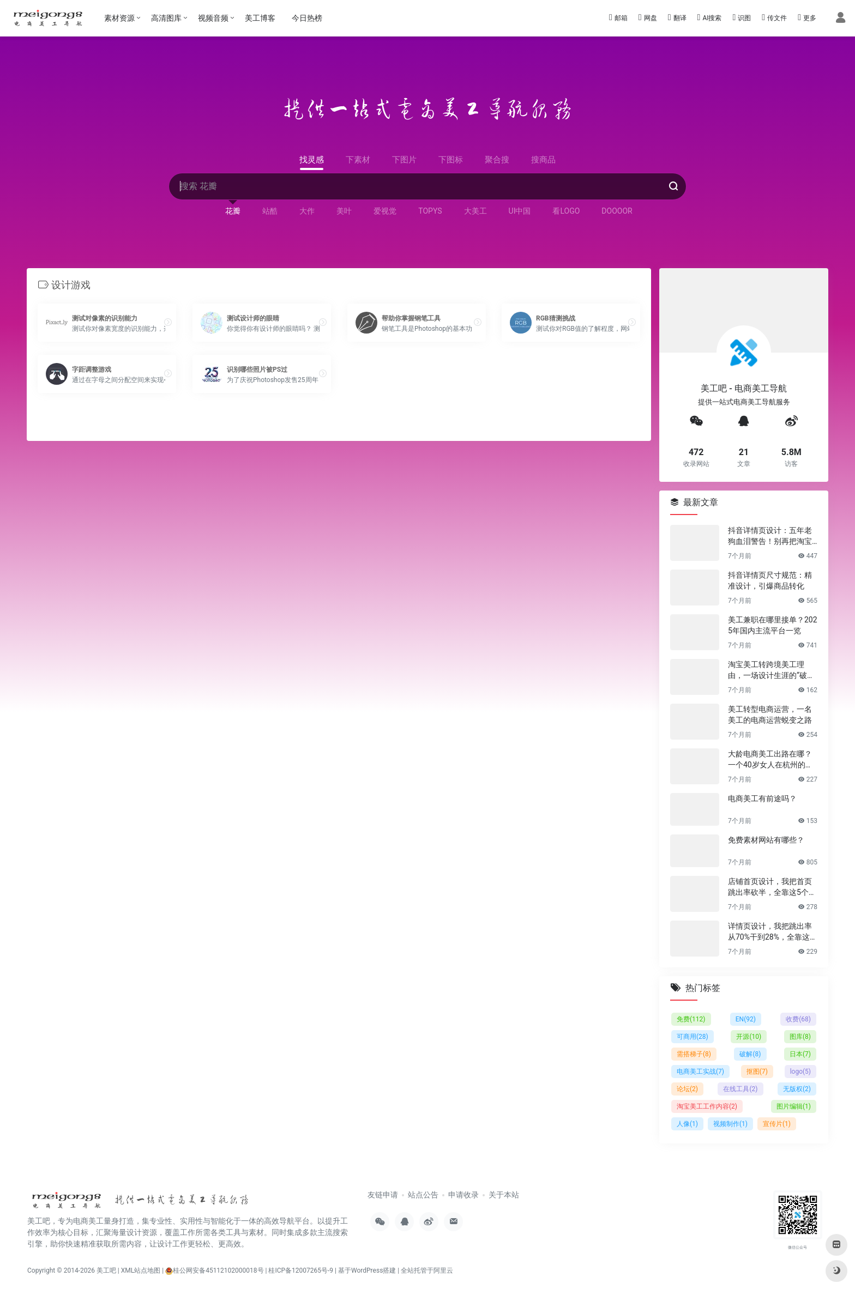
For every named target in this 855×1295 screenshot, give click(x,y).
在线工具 (740, 1088)
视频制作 (730, 1123)
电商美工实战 (700, 1071)
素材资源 (119, 18)
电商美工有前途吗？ (762, 798)
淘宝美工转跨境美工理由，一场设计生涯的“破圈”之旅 (772, 669)
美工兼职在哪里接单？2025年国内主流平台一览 (772, 624)
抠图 (757, 1071)
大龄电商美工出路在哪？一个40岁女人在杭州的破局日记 (770, 759)
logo (800, 1071)
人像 (687, 1123)
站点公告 (423, 1194)
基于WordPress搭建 (367, 1270)
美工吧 (106, 1270)
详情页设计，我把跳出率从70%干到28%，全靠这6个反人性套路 (771, 931)
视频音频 (213, 18)
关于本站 (504, 1194)
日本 (800, 1053)
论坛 (687, 1088)
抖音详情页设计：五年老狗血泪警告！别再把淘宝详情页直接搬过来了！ (770, 535)
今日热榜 (307, 18)
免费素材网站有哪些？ (766, 839)
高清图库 (166, 18)
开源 (748, 1036)
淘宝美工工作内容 (707, 1106)
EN (746, 1018)
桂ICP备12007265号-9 (300, 1270)
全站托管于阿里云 (427, 1270)
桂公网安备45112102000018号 (214, 1270)
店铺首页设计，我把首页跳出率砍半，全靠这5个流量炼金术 (772, 886)
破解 (750, 1053)
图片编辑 (793, 1106)
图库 (800, 1036)
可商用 (692, 1036)
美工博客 (260, 18)
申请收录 (463, 1194)
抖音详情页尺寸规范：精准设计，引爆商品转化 (770, 580)
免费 (691, 1018)
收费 (798, 1018)
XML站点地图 (140, 1270)
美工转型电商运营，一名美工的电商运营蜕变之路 (770, 714)
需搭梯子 (694, 1053)
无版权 (797, 1088)
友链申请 (383, 1194)
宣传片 (777, 1123)
